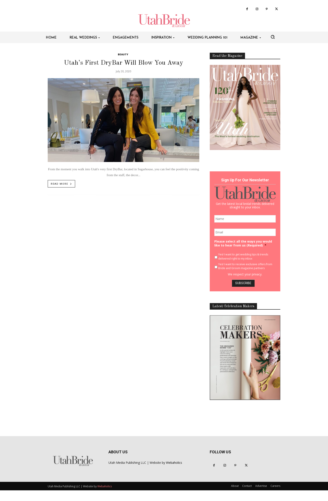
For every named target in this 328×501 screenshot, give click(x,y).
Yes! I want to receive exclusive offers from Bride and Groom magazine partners (245, 266)
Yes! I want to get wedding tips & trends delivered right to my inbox (243, 256)
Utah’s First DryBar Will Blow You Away (123, 63)
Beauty (123, 55)
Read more (61, 183)
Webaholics (174, 463)
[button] (272, 37)
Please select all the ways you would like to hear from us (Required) (243, 243)
